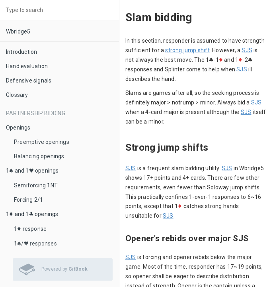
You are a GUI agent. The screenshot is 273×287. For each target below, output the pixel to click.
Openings (18, 127)
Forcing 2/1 (28, 200)
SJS (247, 50)
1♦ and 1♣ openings (32, 214)
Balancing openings (39, 156)
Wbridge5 (18, 31)
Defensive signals (28, 80)
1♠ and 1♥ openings (32, 170)
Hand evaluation (27, 66)
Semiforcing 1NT (36, 185)
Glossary (17, 95)
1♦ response (30, 229)
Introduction (21, 52)
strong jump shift (187, 50)
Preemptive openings (41, 142)
